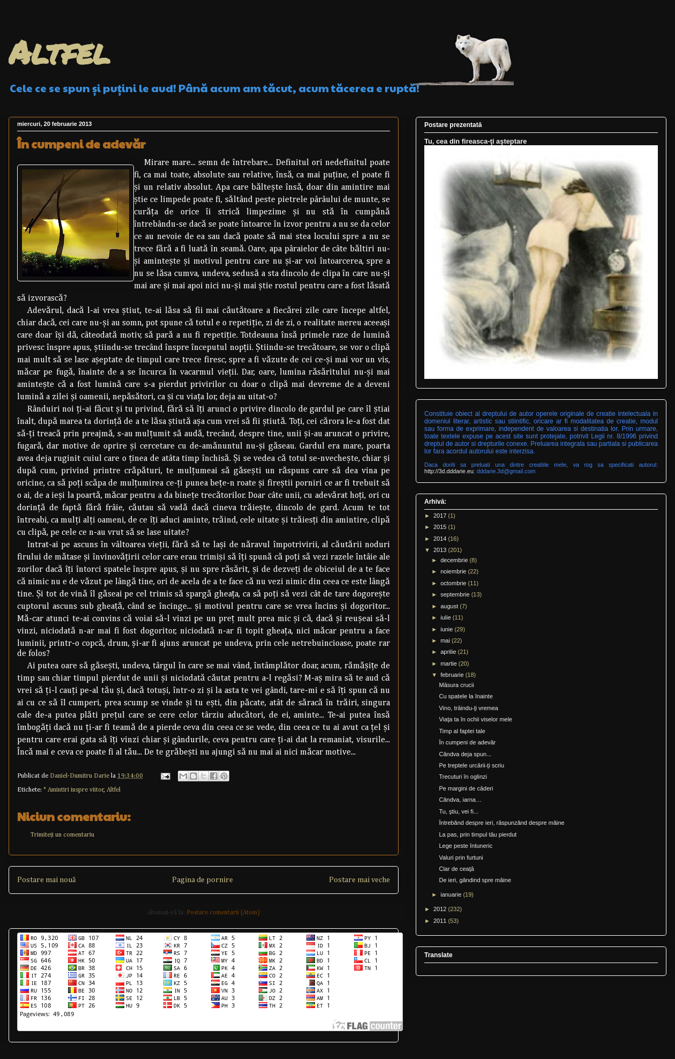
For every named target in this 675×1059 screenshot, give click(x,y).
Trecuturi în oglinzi (462, 776)
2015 (440, 527)
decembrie (454, 560)
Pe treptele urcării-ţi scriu (471, 765)
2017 (440, 515)
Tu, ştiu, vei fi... (458, 811)
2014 (440, 538)
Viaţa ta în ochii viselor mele (475, 719)
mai (446, 640)
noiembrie (454, 571)
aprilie (449, 651)
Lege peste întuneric (465, 845)
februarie (452, 675)
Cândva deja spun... (465, 754)
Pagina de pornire (202, 880)
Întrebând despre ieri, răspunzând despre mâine (501, 822)
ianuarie (451, 894)
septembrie (455, 594)
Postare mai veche (359, 880)
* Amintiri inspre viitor (73, 790)
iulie (446, 617)
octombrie (454, 583)
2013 (440, 550)
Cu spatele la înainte (465, 696)
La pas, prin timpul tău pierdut (477, 834)
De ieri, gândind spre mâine (475, 880)
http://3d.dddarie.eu (449, 471)
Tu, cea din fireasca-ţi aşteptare (475, 141)
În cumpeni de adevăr (467, 742)
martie (449, 663)
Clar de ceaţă (456, 869)
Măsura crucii (456, 685)
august (450, 606)
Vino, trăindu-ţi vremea (468, 708)
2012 (440, 909)
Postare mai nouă (46, 880)
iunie (447, 629)
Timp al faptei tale (462, 731)
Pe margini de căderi (466, 788)
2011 (440, 921)
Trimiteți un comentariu (62, 835)
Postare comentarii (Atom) (223, 912)
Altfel (59, 51)
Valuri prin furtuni (461, 857)
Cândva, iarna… (460, 799)
